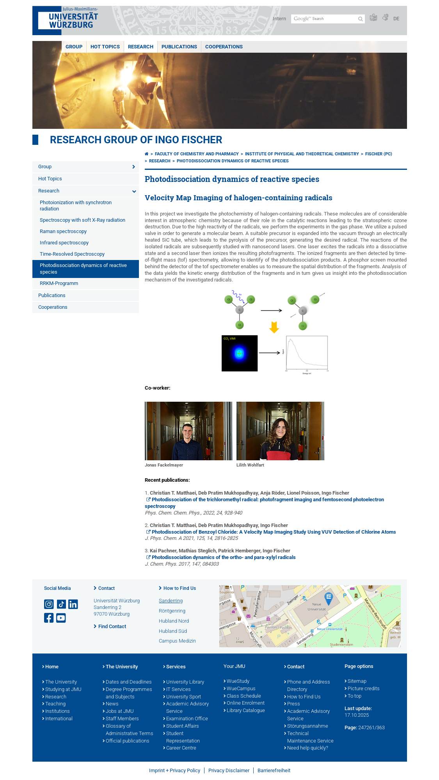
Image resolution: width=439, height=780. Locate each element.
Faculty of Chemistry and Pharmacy (197, 154)
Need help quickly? (306, 748)
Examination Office (185, 719)
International (57, 719)
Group (74, 47)
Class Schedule (242, 696)
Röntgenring (172, 611)
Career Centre (179, 748)
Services (174, 667)
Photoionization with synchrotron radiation (76, 205)
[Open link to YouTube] (61, 618)
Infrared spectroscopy (64, 243)
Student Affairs (181, 726)
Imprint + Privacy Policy (174, 770)
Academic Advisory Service (186, 708)
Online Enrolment (244, 703)
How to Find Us (180, 588)
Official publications (126, 741)
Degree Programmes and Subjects (127, 693)
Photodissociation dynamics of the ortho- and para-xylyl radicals (224, 557)
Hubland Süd (173, 631)
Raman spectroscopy (63, 231)
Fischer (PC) (378, 154)
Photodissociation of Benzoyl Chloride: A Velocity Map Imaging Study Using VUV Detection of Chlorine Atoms (274, 532)
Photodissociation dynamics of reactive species (83, 268)
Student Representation (181, 737)
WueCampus (240, 689)
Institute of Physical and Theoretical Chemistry (302, 154)
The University (59, 682)
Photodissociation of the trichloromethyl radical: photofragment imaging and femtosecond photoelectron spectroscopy (264, 503)
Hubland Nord (174, 621)
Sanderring (171, 601)
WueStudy (236, 681)
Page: (351, 727)
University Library (183, 682)
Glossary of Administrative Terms (128, 730)
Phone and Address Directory (307, 686)
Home (50, 667)
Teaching (54, 704)
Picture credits (362, 689)
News (111, 704)
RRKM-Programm (59, 283)
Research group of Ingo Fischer (136, 140)
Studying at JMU (62, 689)
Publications (179, 47)
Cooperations (224, 47)
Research (140, 47)
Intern (279, 18)
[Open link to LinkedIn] (73, 604)
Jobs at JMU (118, 711)
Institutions (56, 711)
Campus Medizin (177, 641)
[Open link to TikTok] (61, 604)
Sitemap (355, 681)
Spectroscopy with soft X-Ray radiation (82, 220)
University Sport (182, 697)
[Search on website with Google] (328, 18)
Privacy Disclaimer (228, 770)
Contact (106, 588)
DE (396, 18)
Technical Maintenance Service (309, 737)
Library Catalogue (244, 710)
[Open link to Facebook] (49, 618)
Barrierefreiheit (274, 770)
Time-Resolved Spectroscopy (72, 254)
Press (292, 704)
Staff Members (121, 719)
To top (353, 696)
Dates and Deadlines (127, 682)
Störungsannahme (306, 726)
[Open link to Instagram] (49, 604)
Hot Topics (105, 47)
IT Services (177, 689)
